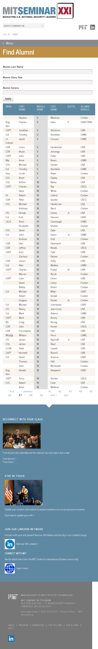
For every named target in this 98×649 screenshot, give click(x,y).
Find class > (9, 462)
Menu (6, 43)
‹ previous (26, 391)
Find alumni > (10, 458)
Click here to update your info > (20, 515)
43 (70, 391)
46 (9, 395)
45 (91, 391)
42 (59, 391)
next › (53, 395)
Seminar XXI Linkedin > (27, 544)
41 (49, 391)
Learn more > (22, 568)
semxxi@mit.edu (29, 611)
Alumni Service (11, 88)
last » (67, 395)
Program (23, 625)
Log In (6, 34)
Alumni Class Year (12, 77)
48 (30, 395)
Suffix (71, 106)
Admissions (38, 625)
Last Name (54, 107)
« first (11, 391)
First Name (22, 107)
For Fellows (55, 625)
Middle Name (41, 109)
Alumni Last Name (13, 66)
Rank (9, 106)
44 (80, 391)
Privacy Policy (67, 611)
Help (15, 34)
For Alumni (72, 625)
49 (41, 395)
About (11, 625)
